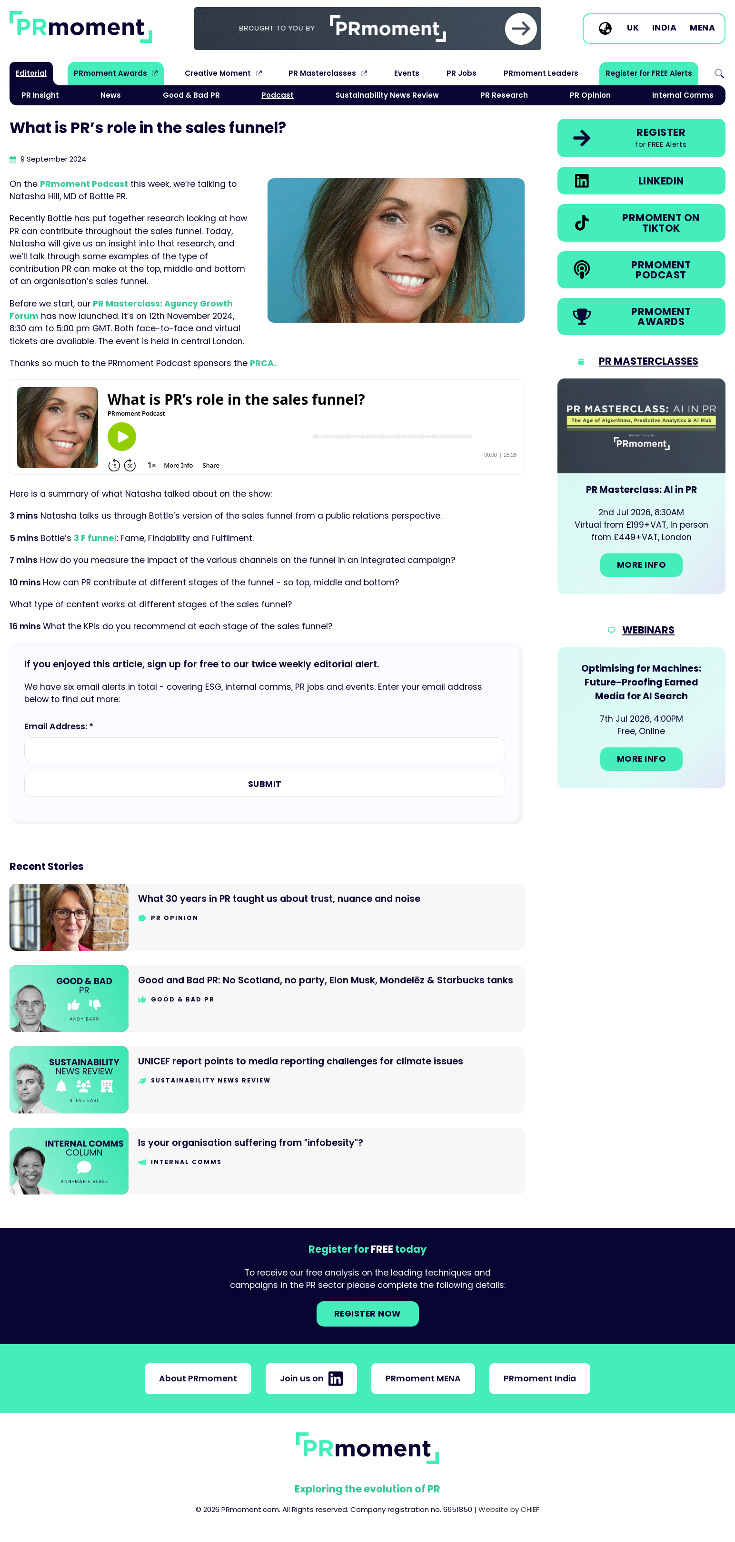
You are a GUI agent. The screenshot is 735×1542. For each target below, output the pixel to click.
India (664, 28)
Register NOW (367, 1313)
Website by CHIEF (508, 1509)
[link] (367, 28)
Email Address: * (58, 726)
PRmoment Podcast (84, 184)
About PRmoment (198, 1378)
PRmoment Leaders (541, 73)
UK (633, 28)
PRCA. (263, 363)
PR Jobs (462, 73)
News (110, 95)
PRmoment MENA (423, 1378)
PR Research (504, 95)
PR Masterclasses (322, 73)
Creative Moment (218, 73)
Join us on (311, 1378)
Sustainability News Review (387, 95)
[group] (367, 28)
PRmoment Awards (110, 73)
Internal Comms (683, 95)
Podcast (277, 95)
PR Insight (40, 95)
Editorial (31, 73)
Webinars (648, 630)
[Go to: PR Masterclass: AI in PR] (641, 487)
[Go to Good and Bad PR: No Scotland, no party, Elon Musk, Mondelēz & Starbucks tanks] (267, 998)
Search (719, 73)
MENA (702, 28)
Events (406, 73)
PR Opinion (590, 95)
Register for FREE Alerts (649, 73)
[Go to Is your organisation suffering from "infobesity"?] (267, 1161)
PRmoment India (540, 1378)
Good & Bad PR (191, 95)
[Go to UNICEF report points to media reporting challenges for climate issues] (267, 1079)
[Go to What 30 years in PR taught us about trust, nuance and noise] (267, 917)
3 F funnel (95, 538)
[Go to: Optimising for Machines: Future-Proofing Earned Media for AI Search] (641, 718)
